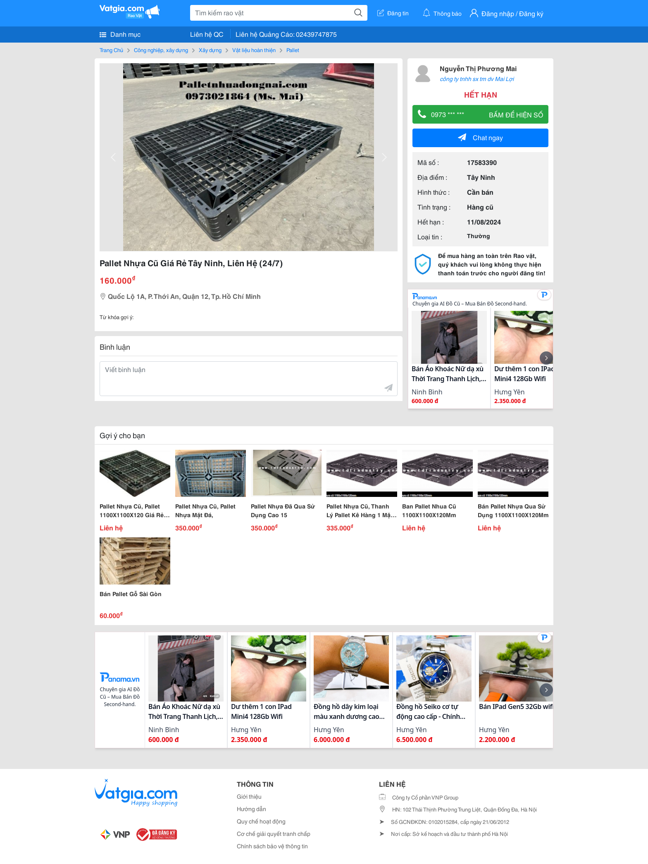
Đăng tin (393, 13)
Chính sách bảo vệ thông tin (272, 846)
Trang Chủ (111, 49)
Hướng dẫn (251, 808)
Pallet (292, 49)
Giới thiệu (249, 796)
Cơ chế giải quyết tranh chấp (273, 833)
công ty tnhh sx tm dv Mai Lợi (477, 78)
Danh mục (120, 34)
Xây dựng (210, 49)
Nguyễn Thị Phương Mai (478, 68)
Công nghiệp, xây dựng (161, 49)
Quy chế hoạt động (261, 821)
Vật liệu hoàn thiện (254, 49)
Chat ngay (480, 137)
